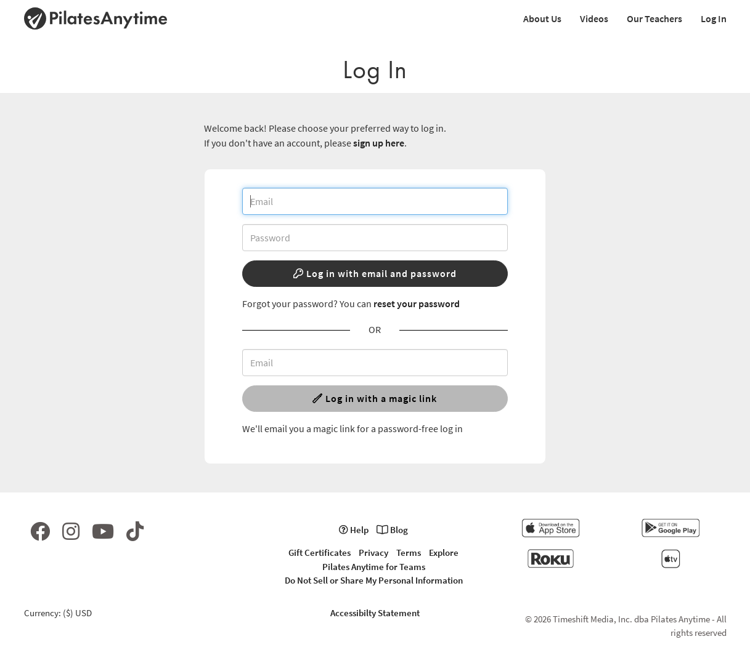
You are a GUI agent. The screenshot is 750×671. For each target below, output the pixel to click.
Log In (714, 18)
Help (354, 530)
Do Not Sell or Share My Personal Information (374, 580)
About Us (542, 18)
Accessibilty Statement (375, 613)
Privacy (373, 552)
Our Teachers (654, 18)
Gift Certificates (319, 552)
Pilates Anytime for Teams (373, 567)
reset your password (416, 303)
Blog (392, 530)
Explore (444, 552)
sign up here (378, 143)
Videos (594, 18)
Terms (408, 552)
